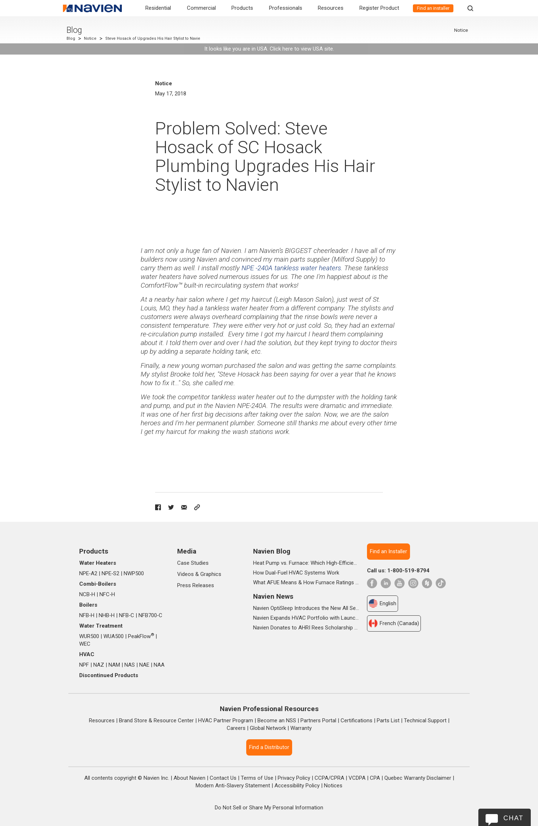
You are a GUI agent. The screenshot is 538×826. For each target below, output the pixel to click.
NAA (159, 665)
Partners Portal (318, 720)
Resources (330, 8)
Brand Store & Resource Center (156, 720)
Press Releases (195, 585)
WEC (84, 644)
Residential (158, 8)
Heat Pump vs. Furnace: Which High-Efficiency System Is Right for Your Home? (306, 563)
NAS (129, 665)
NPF (84, 665)
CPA (375, 778)
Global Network (268, 728)
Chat (513, 818)
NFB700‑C (150, 615)
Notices (333, 785)
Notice (90, 38)
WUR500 (89, 636)
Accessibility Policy (297, 785)
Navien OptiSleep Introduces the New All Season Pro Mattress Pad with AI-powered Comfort (306, 608)
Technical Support (425, 720)
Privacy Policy (294, 778)
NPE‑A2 (88, 573)
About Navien (189, 778)
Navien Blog (271, 551)
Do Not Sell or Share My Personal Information (269, 807)
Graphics (210, 574)
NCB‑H (87, 594)
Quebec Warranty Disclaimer (417, 778)
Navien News (273, 596)
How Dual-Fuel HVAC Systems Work (296, 572)
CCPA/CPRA (329, 778)
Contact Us (223, 778)
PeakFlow (141, 636)
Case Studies (193, 563)
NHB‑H (107, 615)
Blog (74, 30)
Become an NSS (276, 720)
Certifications (356, 720)
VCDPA (357, 778)
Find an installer (433, 8)
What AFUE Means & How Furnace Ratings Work (306, 582)
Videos (185, 574)
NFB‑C (126, 615)
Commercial (201, 8)
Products (242, 8)
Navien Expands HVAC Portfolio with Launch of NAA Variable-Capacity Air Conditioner (306, 618)
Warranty (301, 728)
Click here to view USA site (301, 49)
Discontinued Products (108, 675)
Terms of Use (257, 778)
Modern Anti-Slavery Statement (233, 785)
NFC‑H (107, 594)
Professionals (285, 8)
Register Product (379, 8)
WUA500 (113, 636)
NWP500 (134, 573)
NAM (114, 665)
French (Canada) (394, 623)
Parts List (388, 720)
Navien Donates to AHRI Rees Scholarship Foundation (306, 627)
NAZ (98, 665)
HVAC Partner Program (225, 720)
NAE (144, 665)
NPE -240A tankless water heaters (291, 268)
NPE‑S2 (110, 573)
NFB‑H (86, 615)
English (382, 603)
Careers (236, 728)
